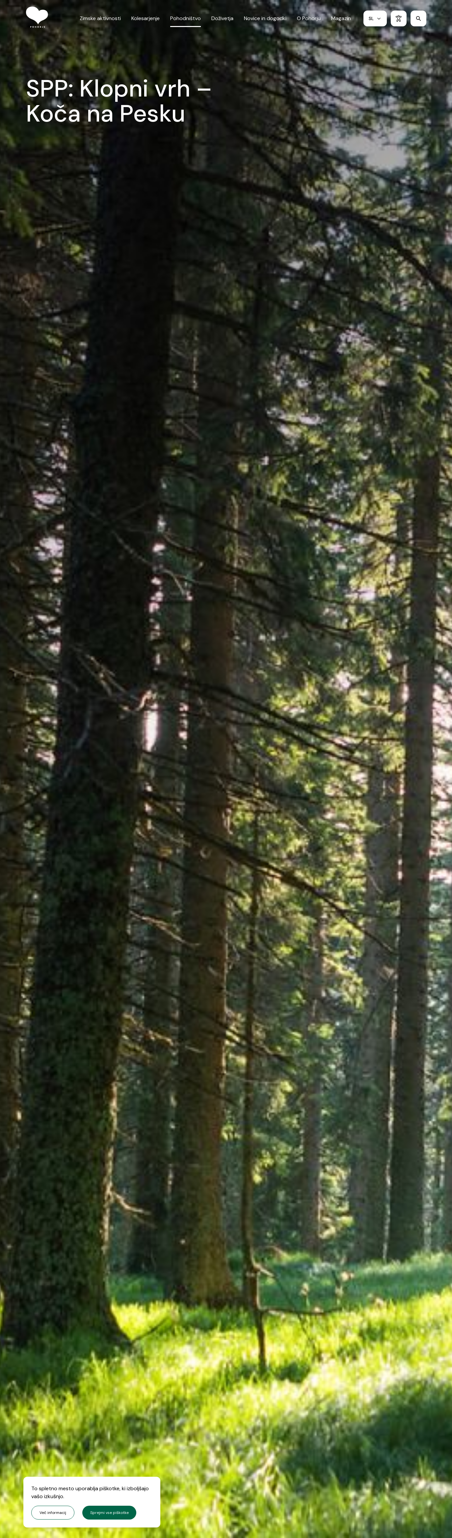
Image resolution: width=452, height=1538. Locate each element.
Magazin (341, 21)
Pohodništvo (185, 21)
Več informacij (53, 1512)
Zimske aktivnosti (100, 21)
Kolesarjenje (145, 21)
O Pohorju (309, 21)
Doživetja (222, 21)
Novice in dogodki (265, 21)
